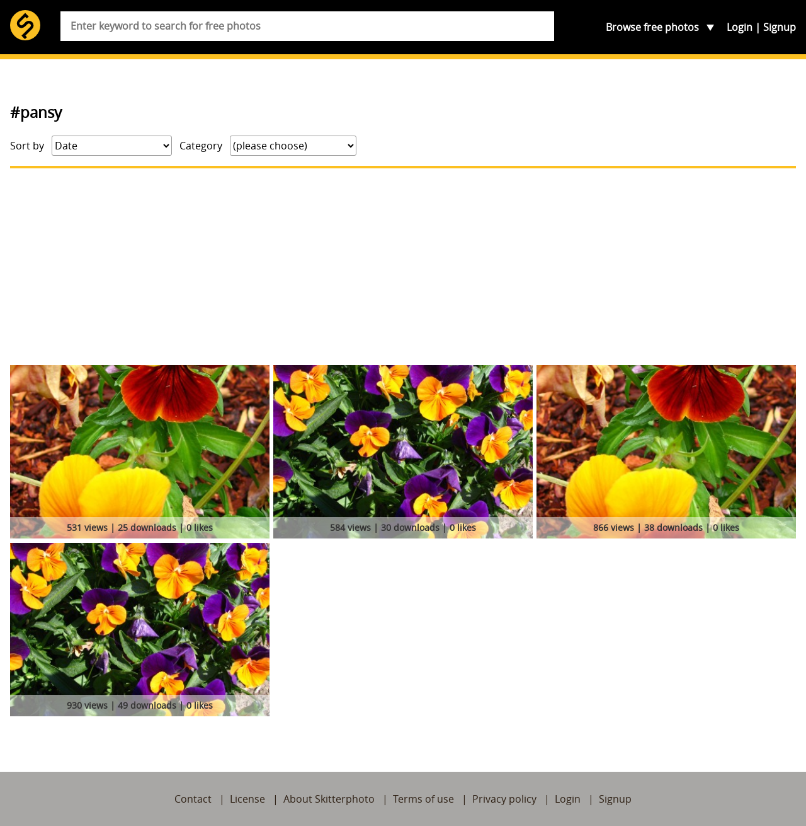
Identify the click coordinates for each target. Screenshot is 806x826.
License (247, 799)
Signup (779, 27)
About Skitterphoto (329, 799)
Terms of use (423, 799)
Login (739, 27)
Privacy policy (504, 799)
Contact (193, 799)
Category (200, 146)
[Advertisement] (403, 266)
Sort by (27, 146)
